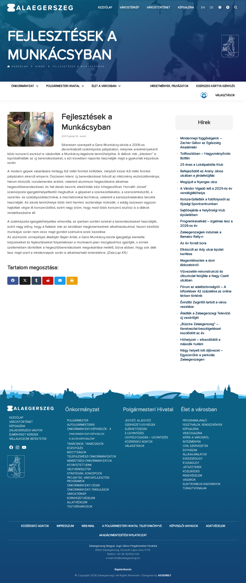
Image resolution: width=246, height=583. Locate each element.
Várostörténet (158, 7)
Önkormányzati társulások (88, 489)
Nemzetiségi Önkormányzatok (89, 460)
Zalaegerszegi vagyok (26, 430)
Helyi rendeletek (79, 469)
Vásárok (189, 479)
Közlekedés (191, 471)
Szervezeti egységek (140, 424)
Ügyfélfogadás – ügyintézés (146, 437)
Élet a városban (104, 86)
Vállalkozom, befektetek (28, 438)
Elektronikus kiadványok (202, 484)
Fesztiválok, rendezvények (203, 424)
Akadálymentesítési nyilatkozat (123, 535)
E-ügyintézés (134, 433)
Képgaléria (186, 7)
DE (212, 7)
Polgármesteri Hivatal (63, 86)
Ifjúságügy (191, 463)
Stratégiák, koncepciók (84, 473)
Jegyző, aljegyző (138, 420)
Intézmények (192, 441)
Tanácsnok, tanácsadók (85, 443)
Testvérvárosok (79, 506)
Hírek (40, 66)
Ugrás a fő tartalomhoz (229, 2)
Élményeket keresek (23, 434)
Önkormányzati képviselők (87, 429)
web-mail (87, 526)
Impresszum (65, 526)
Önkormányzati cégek (83, 485)
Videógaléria (192, 433)
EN (203, 7)
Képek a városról (196, 437)
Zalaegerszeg (40, 8)
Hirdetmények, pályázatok (169, 86)
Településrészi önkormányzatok (91, 456)
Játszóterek (192, 467)
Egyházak (190, 450)
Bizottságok (76, 452)
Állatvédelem (77, 502)
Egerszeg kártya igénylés (215, 86)
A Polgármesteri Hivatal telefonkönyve (132, 526)
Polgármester (77, 420)
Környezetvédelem (81, 498)
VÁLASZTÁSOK (225, 95)
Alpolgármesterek (81, 424)
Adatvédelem (215, 526)
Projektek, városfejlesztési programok (88, 479)
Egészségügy (193, 458)
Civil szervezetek (195, 446)
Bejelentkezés (123, 569)
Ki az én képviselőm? (82, 439)
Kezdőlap (105, 7)
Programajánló (195, 420)
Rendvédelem (192, 475)
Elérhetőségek (136, 429)
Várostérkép (129, 7)
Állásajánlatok (195, 454)
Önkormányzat (22, 86)
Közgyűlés (75, 448)
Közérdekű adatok (139, 441)
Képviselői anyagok (184, 526)
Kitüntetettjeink (79, 465)
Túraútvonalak (195, 488)
